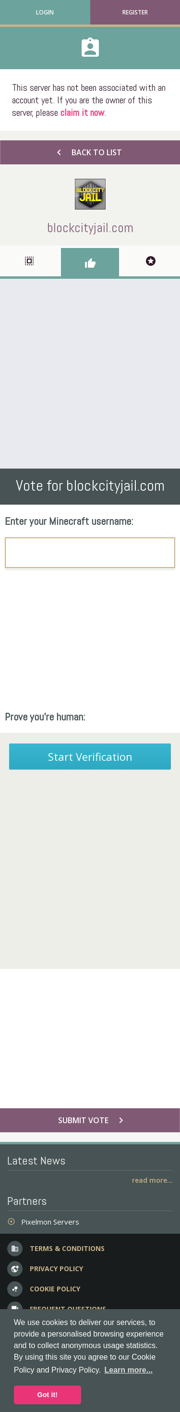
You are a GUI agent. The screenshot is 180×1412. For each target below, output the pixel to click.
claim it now (82, 112)
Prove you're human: (45, 716)
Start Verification (90, 756)
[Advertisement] (90, 374)
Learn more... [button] (129, 1370)
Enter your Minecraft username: (69, 521)
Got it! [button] (47, 1395)
